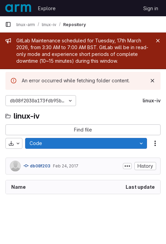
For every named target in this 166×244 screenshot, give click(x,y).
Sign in (150, 8)
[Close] (158, 41)
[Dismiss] (152, 81)
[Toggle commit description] (127, 166)
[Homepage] (18, 8)
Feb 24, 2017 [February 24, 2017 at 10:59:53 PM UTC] (65, 165)
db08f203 (36, 165)
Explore (47, 8)
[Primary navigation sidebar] (8, 24)
